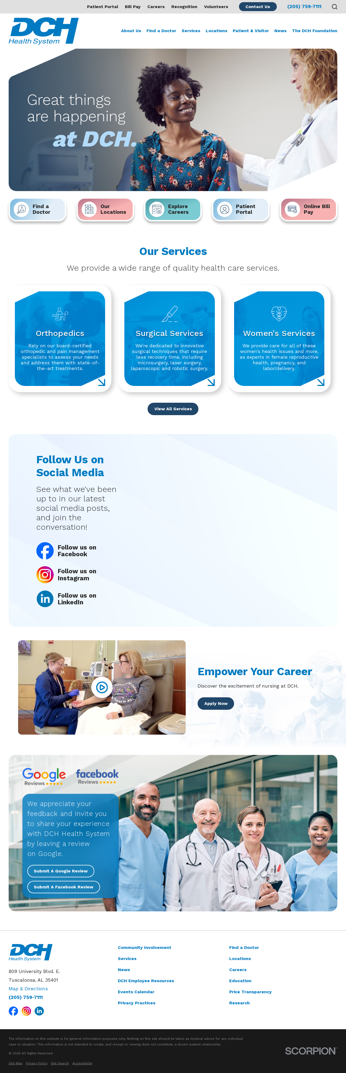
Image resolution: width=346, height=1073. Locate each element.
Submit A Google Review (61, 871)
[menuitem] (15, 1063)
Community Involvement (144, 947)
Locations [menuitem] (216, 30)
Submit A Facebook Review (64, 886)
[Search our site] (334, 6)
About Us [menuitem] (131, 30)
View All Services (173, 408)
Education (240, 980)
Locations (240, 958)
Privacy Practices (136, 1002)
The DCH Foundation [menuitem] (314, 30)
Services (127, 958)
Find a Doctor (244, 947)
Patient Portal (102, 6)
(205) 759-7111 (304, 6)
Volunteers (216, 6)
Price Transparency (250, 991)
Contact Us (257, 6)
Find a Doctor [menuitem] (161, 30)
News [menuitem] (280, 30)
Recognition (184, 6)
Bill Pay (133, 6)
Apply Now (215, 703)
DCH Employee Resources (146, 980)
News (124, 969)
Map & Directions (28, 988)
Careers (156, 6)
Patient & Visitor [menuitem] (251, 30)
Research (239, 1002)
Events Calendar (136, 991)
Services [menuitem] (191, 30)
